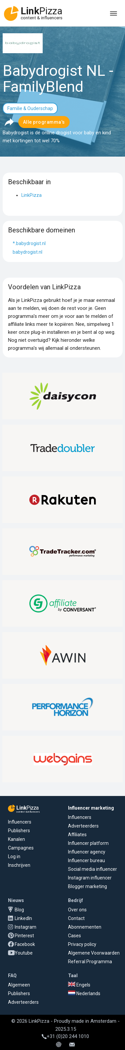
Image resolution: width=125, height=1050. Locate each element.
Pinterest (24, 935)
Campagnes (21, 848)
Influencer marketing (91, 808)
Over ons (77, 909)
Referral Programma (90, 961)
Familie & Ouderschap (30, 108)
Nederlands (84, 993)
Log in (14, 856)
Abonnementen (84, 927)
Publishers (19, 830)
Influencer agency (86, 851)
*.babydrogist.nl (29, 243)
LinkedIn (23, 918)
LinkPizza (31, 195)
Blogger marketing (87, 886)
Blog (19, 909)
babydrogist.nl (27, 252)
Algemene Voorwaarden (94, 953)
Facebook (25, 944)
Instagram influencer (90, 877)
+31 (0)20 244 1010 (65, 1036)
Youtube (24, 953)
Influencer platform (88, 843)
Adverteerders (83, 826)
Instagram (25, 927)
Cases (74, 935)
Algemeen (19, 984)
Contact (76, 918)
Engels (79, 984)
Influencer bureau (86, 860)
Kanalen (16, 839)
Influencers (19, 822)
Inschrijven (19, 865)
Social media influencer (92, 869)
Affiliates (77, 834)
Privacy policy (82, 944)
